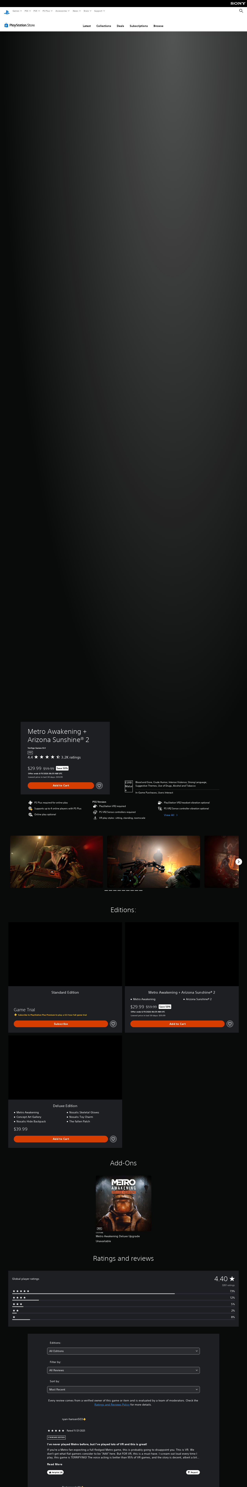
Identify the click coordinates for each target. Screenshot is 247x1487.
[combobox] (123, 1347)
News (75, 10)
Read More (54, 1460)
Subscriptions (139, 22)
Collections (103, 22)
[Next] (238, 858)
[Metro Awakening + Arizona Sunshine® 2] (56, 858)
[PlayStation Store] (20, 21)
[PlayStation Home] (7, 11)
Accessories (61, 10)
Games (15, 10)
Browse (158, 22)
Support (98, 10)
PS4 (35, 10)
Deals (120, 22)
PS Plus (46, 10)
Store (86, 10)
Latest (87, 22)
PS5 (26, 10)
